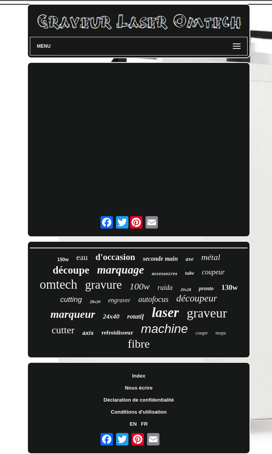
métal (210, 257)
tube (189, 273)
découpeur (196, 298)
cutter (63, 330)
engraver (119, 300)
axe (189, 259)
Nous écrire (139, 388)
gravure (103, 284)
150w (62, 259)
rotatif (135, 316)
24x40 (111, 316)
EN (133, 424)
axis (88, 332)
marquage (120, 269)
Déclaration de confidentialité (139, 400)
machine (164, 329)
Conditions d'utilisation (139, 412)
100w (140, 286)
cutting (71, 299)
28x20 (95, 301)
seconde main (160, 258)
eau (82, 257)
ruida (165, 287)
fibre (139, 343)
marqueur (72, 314)
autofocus (153, 299)
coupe (202, 333)
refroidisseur (117, 332)
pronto (206, 288)
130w (230, 287)
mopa (220, 333)
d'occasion (115, 257)
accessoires (164, 274)
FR (144, 424)
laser (165, 312)
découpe (71, 270)
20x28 (185, 289)
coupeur (213, 272)
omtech (58, 284)
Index (139, 376)
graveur (207, 313)
